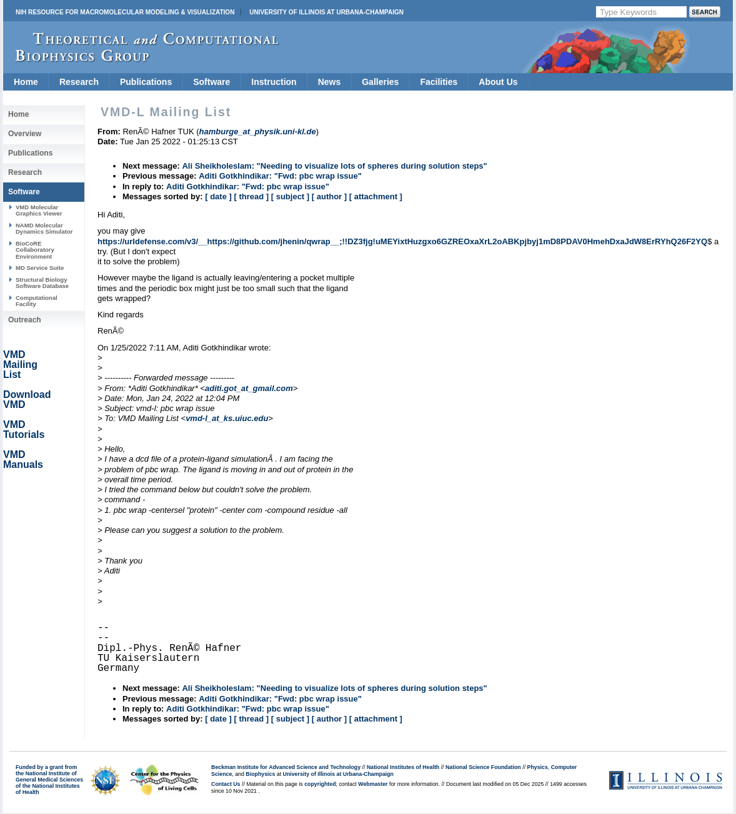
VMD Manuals (23, 459)
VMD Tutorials (23, 429)
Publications (146, 82)
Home (26, 82)
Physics (537, 767)
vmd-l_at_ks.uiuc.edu (227, 418)
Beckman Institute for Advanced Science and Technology (286, 767)
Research (79, 82)
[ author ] (329, 196)
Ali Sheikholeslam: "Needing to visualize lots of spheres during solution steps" (334, 166)
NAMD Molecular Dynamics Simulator (44, 228)
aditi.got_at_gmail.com (249, 388)
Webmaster (372, 784)
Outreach (24, 319)
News (329, 82)
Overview (24, 133)
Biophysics (260, 774)
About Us (498, 82)
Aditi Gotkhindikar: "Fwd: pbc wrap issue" (280, 176)
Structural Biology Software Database (42, 282)
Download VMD (27, 399)
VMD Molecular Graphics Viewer (39, 210)
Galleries (380, 82)
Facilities (438, 82)
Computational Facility (36, 300)
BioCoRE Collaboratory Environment (35, 250)
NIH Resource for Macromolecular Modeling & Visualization (125, 12)
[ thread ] (251, 196)
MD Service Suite (40, 267)
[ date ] (218, 196)
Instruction (273, 82)
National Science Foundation (483, 767)
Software (211, 82)
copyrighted (320, 784)
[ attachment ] (375, 196)
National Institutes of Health (403, 767)
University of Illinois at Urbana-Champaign (326, 12)
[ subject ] (290, 196)
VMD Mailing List (20, 364)
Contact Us (225, 784)
